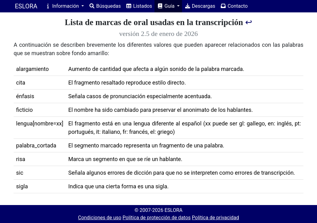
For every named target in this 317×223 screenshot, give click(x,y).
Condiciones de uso (99, 218)
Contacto (234, 6)
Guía (166, 6)
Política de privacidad (215, 218)
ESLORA (26, 6)
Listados (139, 6)
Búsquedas (105, 6)
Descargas (200, 6)
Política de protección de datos (157, 218)
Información (62, 6)
